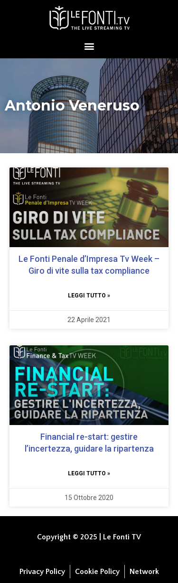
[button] (89, 46)
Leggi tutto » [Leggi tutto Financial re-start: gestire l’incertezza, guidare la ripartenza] (89, 473)
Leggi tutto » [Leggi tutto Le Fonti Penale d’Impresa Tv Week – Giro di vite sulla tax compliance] (89, 295)
